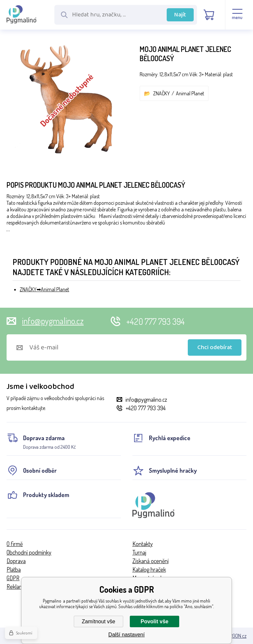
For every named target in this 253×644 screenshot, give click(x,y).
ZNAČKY (161, 93)
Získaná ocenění (150, 560)
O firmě (15, 543)
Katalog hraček (149, 569)
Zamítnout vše (98, 621)
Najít (180, 14)
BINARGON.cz (233, 635)
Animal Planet (190, 93)
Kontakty (142, 543)
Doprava (16, 560)
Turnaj (139, 552)
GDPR (13, 578)
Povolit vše (154, 621)
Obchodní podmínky (29, 552)
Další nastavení (126, 634)
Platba (14, 569)
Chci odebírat (214, 347)
